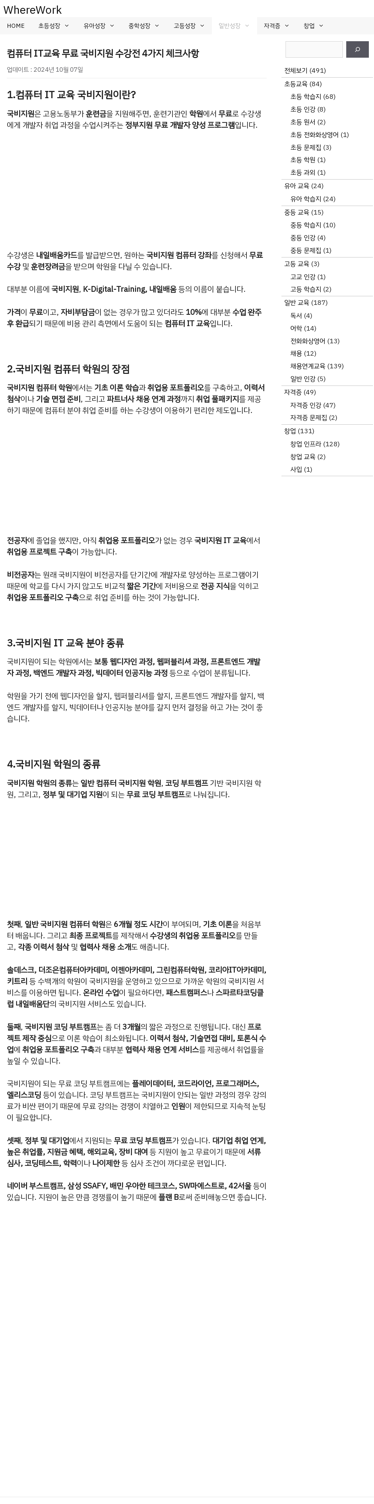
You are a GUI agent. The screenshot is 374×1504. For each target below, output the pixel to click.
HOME (16, 25)
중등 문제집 (305, 250)
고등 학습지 (305, 289)
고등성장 (193, 25)
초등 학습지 (305, 97)
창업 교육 (302, 457)
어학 (296, 328)
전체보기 (295, 71)
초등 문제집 (305, 147)
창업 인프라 (305, 444)
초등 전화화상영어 (314, 135)
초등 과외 (302, 172)
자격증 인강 (305, 405)
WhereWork (32, 10)
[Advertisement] (137, 190)
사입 (296, 469)
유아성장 (103, 25)
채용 (296, 353)
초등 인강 (302, 109)
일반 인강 (302, 379)
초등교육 (295, 84)
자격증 (280, 25)
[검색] (357, 49)
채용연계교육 (307, 366)
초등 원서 (302, 122)
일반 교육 (296, 303)
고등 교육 (296, 264)
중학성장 (148, 25)
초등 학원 (302, 160)
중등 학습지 (305, 225)
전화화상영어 (307, 341)
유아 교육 (296, 186)
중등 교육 (296, 212)
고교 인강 (302, 277)
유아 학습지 (305, 199)
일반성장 (238, 25)
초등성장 (57, 25)
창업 (317, 25)
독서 (296, 316)
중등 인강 (302, 238)
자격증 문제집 (308, 418)
